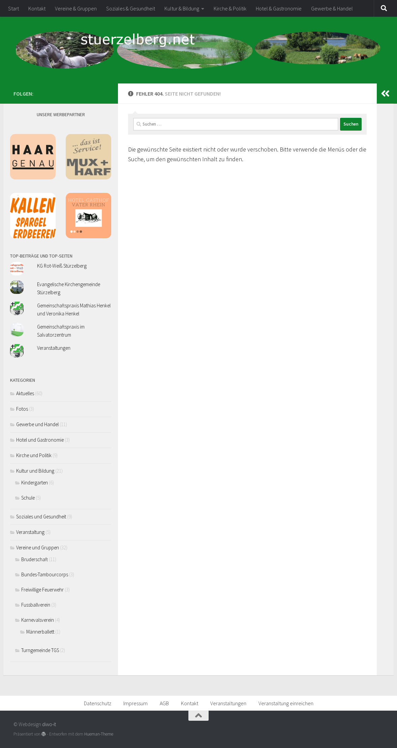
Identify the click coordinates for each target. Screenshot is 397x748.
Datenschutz (97, 703)
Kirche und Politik (34, 455)
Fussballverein (35, 605)
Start (13, 8)
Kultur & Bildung (181, 8)
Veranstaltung (30, 532)
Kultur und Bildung (35, 471)
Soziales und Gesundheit (41, 516)
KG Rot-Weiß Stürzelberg (62, 266)
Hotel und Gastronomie (40, 440)
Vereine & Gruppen (76, 8)
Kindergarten (34, 482)
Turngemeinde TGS (40, 650)
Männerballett (40, 631)
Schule (28, 498)
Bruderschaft (34, 559)
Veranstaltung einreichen (285, 703)
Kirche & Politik (230, 8)
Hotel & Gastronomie (279, 8)
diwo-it (49, 724)
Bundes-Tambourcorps (44, 574)
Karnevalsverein (37, 620)
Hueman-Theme (98, 734)
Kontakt (36, 8)
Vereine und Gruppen (37, 547)
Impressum (135, 703)
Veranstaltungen (53, 348)
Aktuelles (25, 393)
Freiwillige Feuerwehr (42, 589)
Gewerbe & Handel (332, 8)
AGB (164, 703)
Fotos (22, 409)
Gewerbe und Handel (37, 424)
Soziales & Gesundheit (130, 8)
